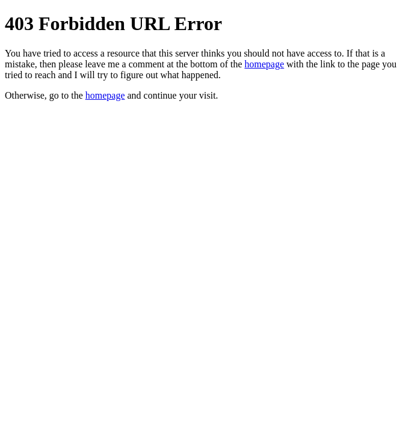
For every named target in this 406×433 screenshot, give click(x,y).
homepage (265, 64)
